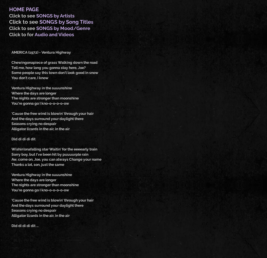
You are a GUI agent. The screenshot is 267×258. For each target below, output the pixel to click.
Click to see (22, 15)
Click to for (22, 34)
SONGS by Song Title (65, 22)
